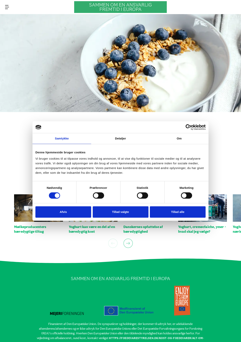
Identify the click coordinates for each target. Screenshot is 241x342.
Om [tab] (179, 138)
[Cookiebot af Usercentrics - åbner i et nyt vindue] (188, 127)
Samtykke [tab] (62, 138)
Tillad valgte (120, 212)
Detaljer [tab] (120, 138)
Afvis (63, 212)
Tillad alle (177, 212)
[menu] (7, 7)
